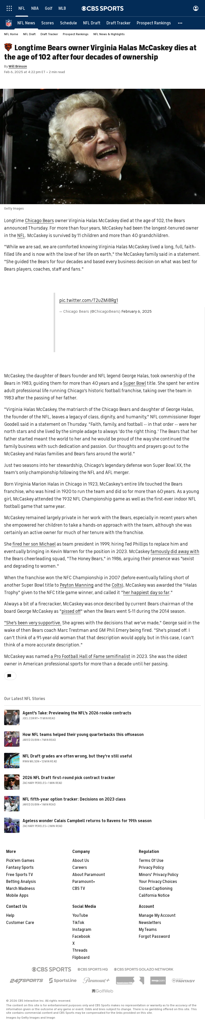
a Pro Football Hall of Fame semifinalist (90, 656)
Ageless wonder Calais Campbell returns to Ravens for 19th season (87, 821)
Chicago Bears (39, 221)
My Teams (148, 929)
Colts (117, 585)
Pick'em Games (20, 860)
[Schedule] (68, 23)
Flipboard (81, 957)
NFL (21, 236)
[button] (180, 23)
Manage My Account (157, 915)
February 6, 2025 (136, 311)
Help (10, 915)
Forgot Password (154, 936)
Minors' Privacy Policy (158, 875)
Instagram (81, 929)
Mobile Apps (17, 895)
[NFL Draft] (91, 23)
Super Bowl (134, 383)
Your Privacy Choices (158, 881)
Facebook (81, 936)
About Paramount (88, 875)
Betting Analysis (21, 881)
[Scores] (47, 23)
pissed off (71, 611)
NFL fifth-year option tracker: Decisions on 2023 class (74, 799)
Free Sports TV (19, 875)
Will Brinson (17, 66)
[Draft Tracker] (118, 23)
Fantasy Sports (20, 867)
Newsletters (150, 922)
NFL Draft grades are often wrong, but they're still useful (77, 756)
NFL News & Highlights (109, 34)
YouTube (80, 915)
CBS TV (78, 888)
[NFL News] (26, 23)
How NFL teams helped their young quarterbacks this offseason (83, 734)
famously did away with (175, 552)
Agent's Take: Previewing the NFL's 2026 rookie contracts (77, 713)
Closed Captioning (155, 888)
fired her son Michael (34, 544)
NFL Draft (29, 34)
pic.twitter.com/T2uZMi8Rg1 (88, 300)
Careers (79, 867)
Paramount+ (83, 881)
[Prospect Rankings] (154, 23)
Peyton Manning (77, 585)
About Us (80, 860)
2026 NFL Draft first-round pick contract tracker (69, 778)
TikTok (78, 922)
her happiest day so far (146, 593)
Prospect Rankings (76, 34)
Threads (79, 950)
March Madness (20, 888)
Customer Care (20, 922)
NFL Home (11, 34)
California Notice (154, 895)
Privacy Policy (151, 867)
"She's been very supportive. (32, 623)
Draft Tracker (49, 34)
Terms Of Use (151, 860)
